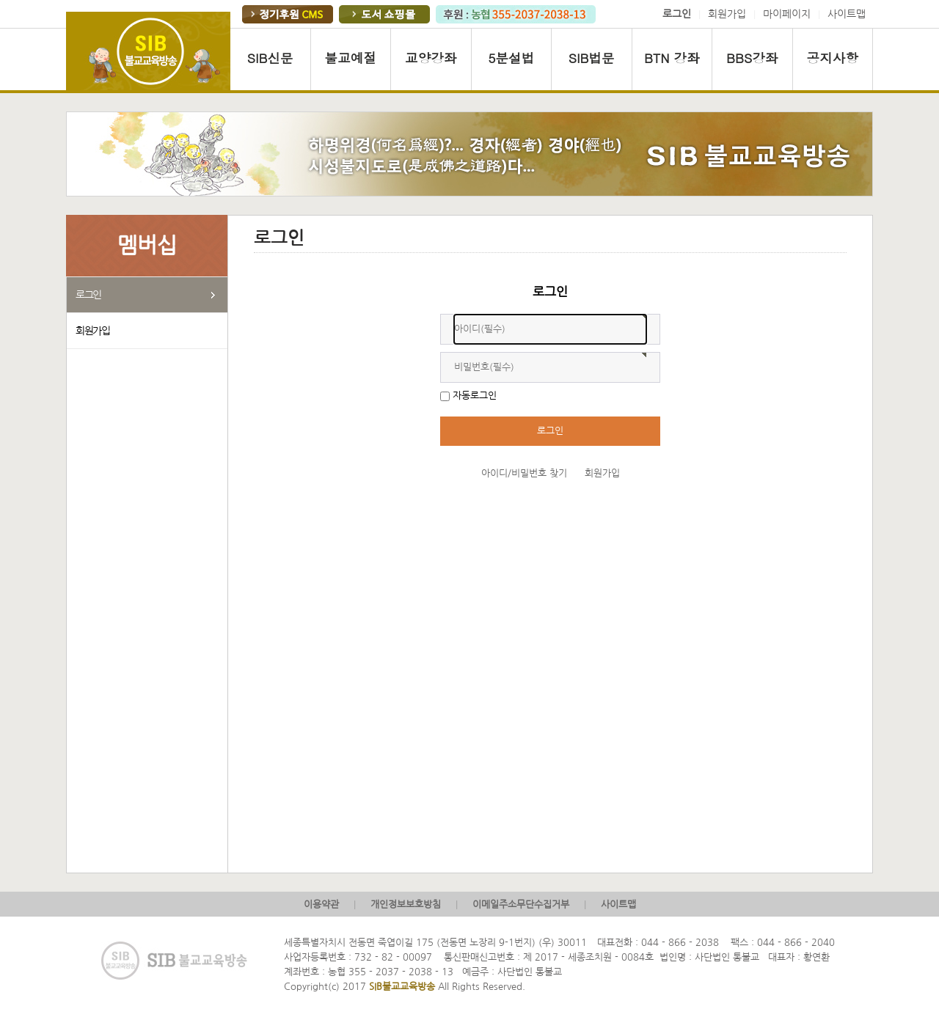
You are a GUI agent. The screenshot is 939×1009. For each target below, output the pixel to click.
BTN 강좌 (672, 57)
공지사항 (832, 57)
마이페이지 (787, 14)
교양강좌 (430, 57)
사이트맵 (846, 14)
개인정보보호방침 (405, 904)
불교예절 (350, 57)
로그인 (88, 295)
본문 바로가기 (0, 0)
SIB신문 (270, 57)
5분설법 (511, 57)
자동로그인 (475, 395)
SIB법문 (592, 57)
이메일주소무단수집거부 (520, 904)
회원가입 (727, 14)
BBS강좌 (752, 57)
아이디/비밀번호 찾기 (524, 473)
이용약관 (321, 904)
